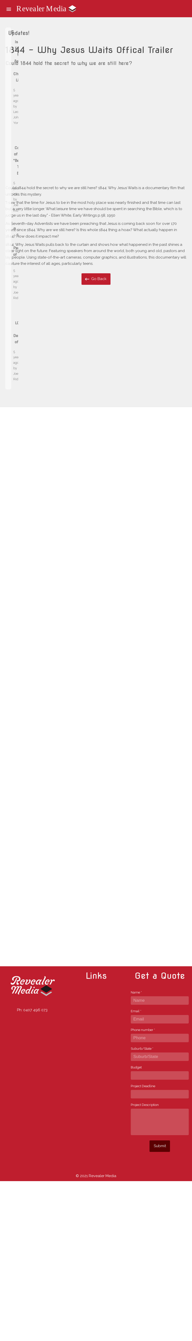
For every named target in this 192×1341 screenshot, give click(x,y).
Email (136, 1171)
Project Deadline (143, 1246)
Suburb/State (142, 1208)
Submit (160, 1306)
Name (136, 1152)
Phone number (143, 1190)
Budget (136, 1227)
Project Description (145, 1265)
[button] (9, 8)
